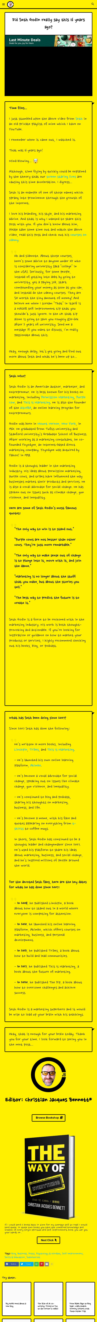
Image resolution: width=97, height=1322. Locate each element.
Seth (79, 119)
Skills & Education (15, 1257)
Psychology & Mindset (48, 1253)
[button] (3, 4)
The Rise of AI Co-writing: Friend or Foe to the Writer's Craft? (48, 1306)
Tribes (34, 750)
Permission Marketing (57, 397)
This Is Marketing (36, 403)
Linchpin (20, 750)
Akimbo (35, 765)
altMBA (25, 408)
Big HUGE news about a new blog (16, 1305)
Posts (31, 1253)
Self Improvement (72, 1253)
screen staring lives (61, 177)
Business (22, 1253)
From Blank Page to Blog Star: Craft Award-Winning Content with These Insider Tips (80, 1308)
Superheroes (33, 1257)
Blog (13, 1253)
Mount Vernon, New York (56, 424)
